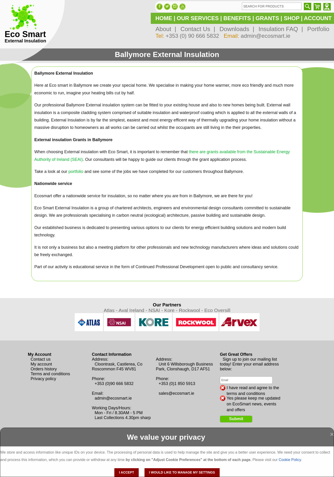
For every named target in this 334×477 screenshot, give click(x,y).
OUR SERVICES (198, 18)
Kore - (171, 310)
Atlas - (111, 310)
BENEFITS (237, 18)
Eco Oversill (217, 310)
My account (41, 364)
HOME (163, 18)
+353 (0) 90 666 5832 (192, 36)
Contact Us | (196, 28)
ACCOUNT (318, 18)
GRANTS (267, 18)
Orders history (44, 369)
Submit (236, 419)
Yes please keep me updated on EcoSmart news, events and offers (253, 398)
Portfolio (316, 28)
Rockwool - (191, 310)
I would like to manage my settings (182, 472)
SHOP (291, 18)
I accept (126, 472)
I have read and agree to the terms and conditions (253, 388)
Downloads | (235, 28)
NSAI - (156, 310)
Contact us (41, 359)
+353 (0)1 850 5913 (177, 383)
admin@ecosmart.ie (265, 36)
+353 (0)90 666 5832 (114, 383)
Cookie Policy (290, 460)
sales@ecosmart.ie (176, 393)
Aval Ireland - (133, 310)
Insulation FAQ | (279, 28)
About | (165, 28)
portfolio (75, 171)
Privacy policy (43, 378)
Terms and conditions (50, 374)
